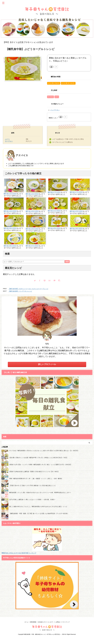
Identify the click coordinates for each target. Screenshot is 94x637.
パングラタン (55, 110)
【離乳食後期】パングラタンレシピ (20, 291)
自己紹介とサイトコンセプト (46, 622)
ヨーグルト (50, 97)
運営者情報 (33, 622)
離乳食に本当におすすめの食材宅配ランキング (18, 553)
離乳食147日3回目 (32, 246)
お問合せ (58, 622)
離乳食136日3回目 (10, 228)
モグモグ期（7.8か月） (54, 83)
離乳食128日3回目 (76, 228)
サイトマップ (66, 622)
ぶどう (56, 97)
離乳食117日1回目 (54, 192)
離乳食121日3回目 (54, 211)
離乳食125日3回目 (54, 228)
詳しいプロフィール (47, 364)
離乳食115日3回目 (32, 194)
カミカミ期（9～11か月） (68, 83)
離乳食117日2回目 (76, 192)
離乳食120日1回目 (32, 211)
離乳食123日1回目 (76, 211)
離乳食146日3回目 (10, 246)
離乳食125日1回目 (32, 229)
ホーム (26, 622)
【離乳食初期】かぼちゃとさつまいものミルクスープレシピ (28, 289)
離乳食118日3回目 (10, 211)
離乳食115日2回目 (10, 194)
